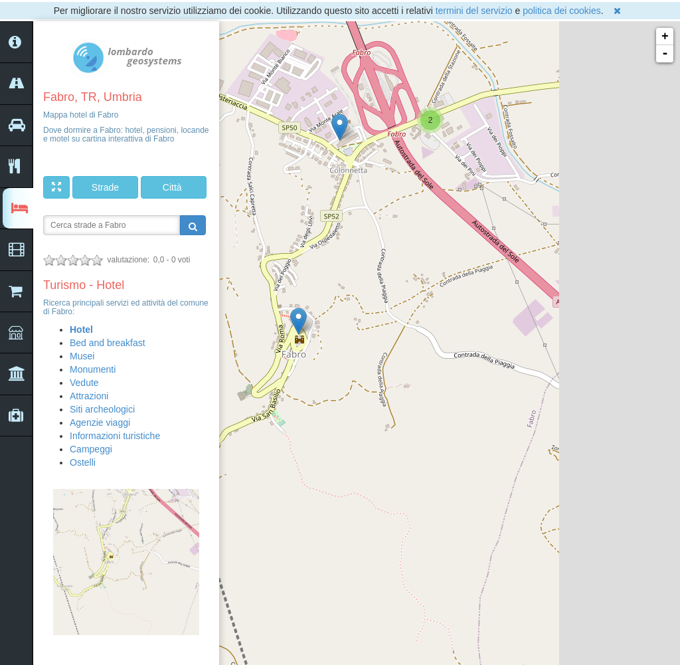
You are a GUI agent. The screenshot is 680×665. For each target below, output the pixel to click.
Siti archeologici (102, 409)
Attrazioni (89, 396)
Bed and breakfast (107, 342)
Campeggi (91, 449)
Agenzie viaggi (100, 422)
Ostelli (83, 462)
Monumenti (93, 369)
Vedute (84, 382)
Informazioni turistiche (115, 435)
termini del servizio (474, 10)
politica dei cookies (562, 10)
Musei (82, 356)
